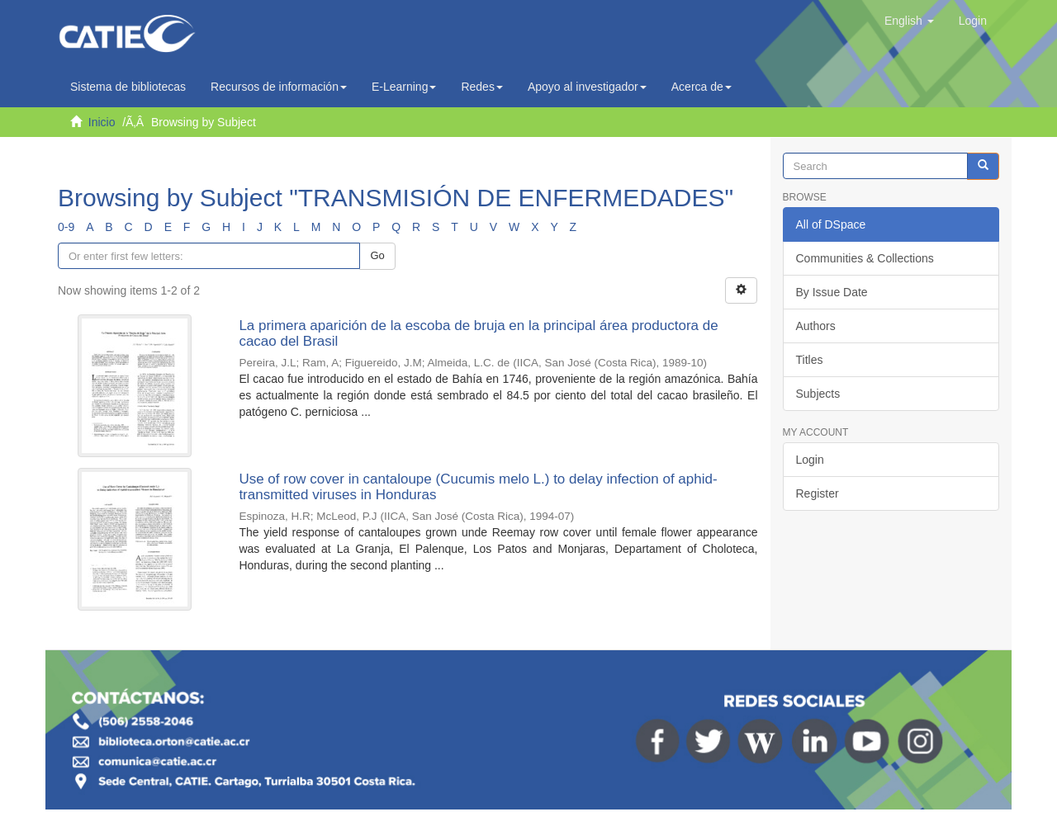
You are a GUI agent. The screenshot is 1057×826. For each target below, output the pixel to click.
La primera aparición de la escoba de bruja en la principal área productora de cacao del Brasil (478, 333)
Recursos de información (279, 86)
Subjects (818, 393)
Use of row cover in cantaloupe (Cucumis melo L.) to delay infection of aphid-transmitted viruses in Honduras (478, 487)
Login (810, 459)
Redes (481, 86)
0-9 (66, 227)
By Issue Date (832, 292)
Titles (809, 359)
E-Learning (404, 86)
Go (377, 255)
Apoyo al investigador (587, 86)
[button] (909, 20)
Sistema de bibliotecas (128, 86)
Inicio (102, 122)
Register (817, 493)
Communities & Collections (865, 258)
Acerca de (701, 86)
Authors (816, 326)
